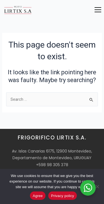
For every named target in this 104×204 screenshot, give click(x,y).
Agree (38, 196)
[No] (97, 186)
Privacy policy (62, 196)
